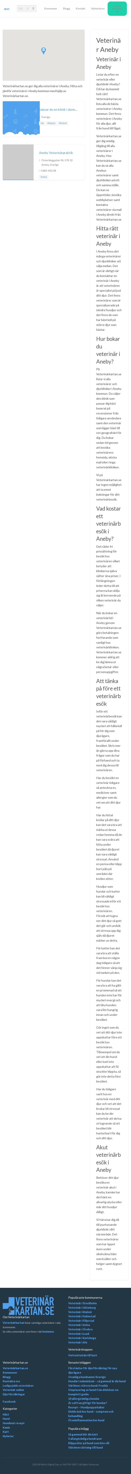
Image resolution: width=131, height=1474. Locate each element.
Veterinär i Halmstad (82, 1316)
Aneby (44, 176)
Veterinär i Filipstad (81, 1320)
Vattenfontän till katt (82, 1355)
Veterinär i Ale (77, 1342)
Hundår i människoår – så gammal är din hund (97, 1381)
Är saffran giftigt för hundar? (87, 1402)
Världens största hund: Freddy (88, 1385)
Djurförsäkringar (14, 1394)
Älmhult (63, 123)
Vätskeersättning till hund (85, 1447)
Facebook (9, 1401)
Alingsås (51, 123)
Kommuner (50, 8)
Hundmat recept (14, 1423)
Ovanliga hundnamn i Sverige (87, 1377)
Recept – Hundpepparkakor (86, 1407)
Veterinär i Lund (78, 1333)
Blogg (66, 8)
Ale (42, 123)
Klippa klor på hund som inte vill (88, 1443)
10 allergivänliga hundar (83, 1398)
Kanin (6, 1427)
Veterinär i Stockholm (82, 1303)
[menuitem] (50, 9)
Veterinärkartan (13, 1322)
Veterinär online (13, 1389)
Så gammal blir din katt (83, 1434)
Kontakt (80, 8)
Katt (6, 1431)
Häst (6, 1414)
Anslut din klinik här (117, 8)
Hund (6, 1418)
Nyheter (8, 1436)
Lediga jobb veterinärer (18, 1385)
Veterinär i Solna (79, 1324)
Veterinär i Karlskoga (82, 1338)
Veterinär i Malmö (80, 1312)
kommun (48, 1331)
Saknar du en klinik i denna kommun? (65, 109)
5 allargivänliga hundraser (85, 1438)
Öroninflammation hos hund (86, 1420)
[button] (44, 51)
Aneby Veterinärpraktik (56, 153)
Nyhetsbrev (98, 8)
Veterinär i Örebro (80, 1329)
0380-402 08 (48, 170)
